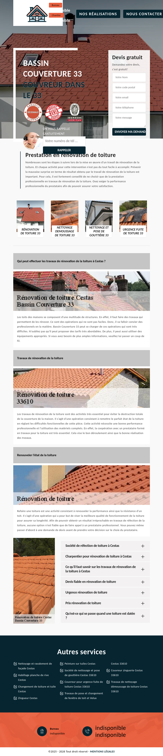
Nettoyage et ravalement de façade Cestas (35, 666)
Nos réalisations (98, 13)
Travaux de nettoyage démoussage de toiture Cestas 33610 (129, 686)
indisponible (59, 10)
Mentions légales (102, 751)
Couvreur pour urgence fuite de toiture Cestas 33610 (84, 684)
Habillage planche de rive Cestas (33, 677)
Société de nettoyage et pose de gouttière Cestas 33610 (82, 673)
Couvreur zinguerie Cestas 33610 (127, 673)
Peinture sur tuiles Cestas (80, 663)
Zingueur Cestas (27, 698)
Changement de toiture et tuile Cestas (37, 689)
